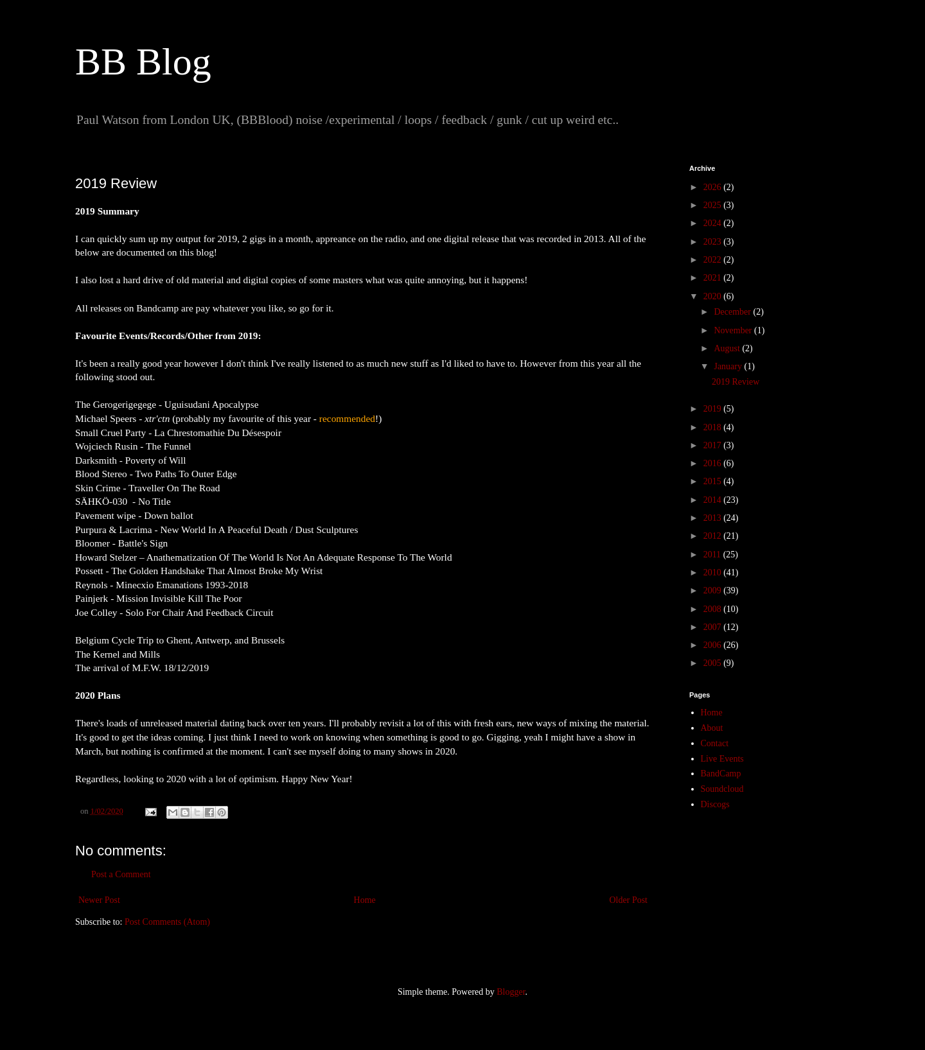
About (712, 728)
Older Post (629, 900)
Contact (715, 743)
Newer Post (99, 900)
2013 (713, 518)
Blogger (511, 992)
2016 (713, 463)
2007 (713, 627)
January (729, 366)
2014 (713, 500)
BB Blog (143, 61)
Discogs (715, 804)
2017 (713, 445)
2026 (713, 187)
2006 (713, 645)
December (733, 312)
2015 (713, 481)
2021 (713, 278)
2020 (713, 296)
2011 (713, 554)
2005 (713, 663)
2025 (713, 205)
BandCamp (721, 773)
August (728, 348)
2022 (713, 260)
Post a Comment (121, 874)
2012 (713, 536)
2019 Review (735, 382)
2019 (713, 409)
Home (365, 900)
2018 (713, 427)
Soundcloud (722, 789)
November (734, 330)
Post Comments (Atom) (167, 922)
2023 (713, 242)
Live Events (722, 759)
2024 (713, 223)
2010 (713, 572)
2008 (713, 609)
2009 (713, 590)
